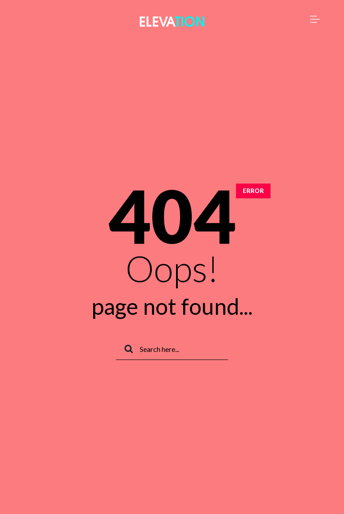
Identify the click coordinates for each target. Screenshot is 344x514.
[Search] (172, 349)
